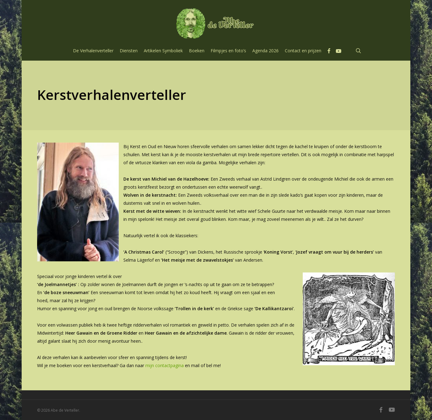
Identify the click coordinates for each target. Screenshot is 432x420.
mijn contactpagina (164, 365)
